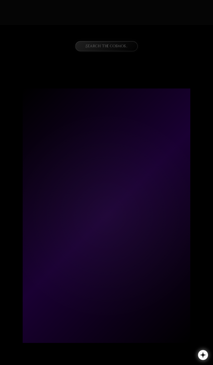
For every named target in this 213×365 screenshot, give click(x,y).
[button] (203, 355)
